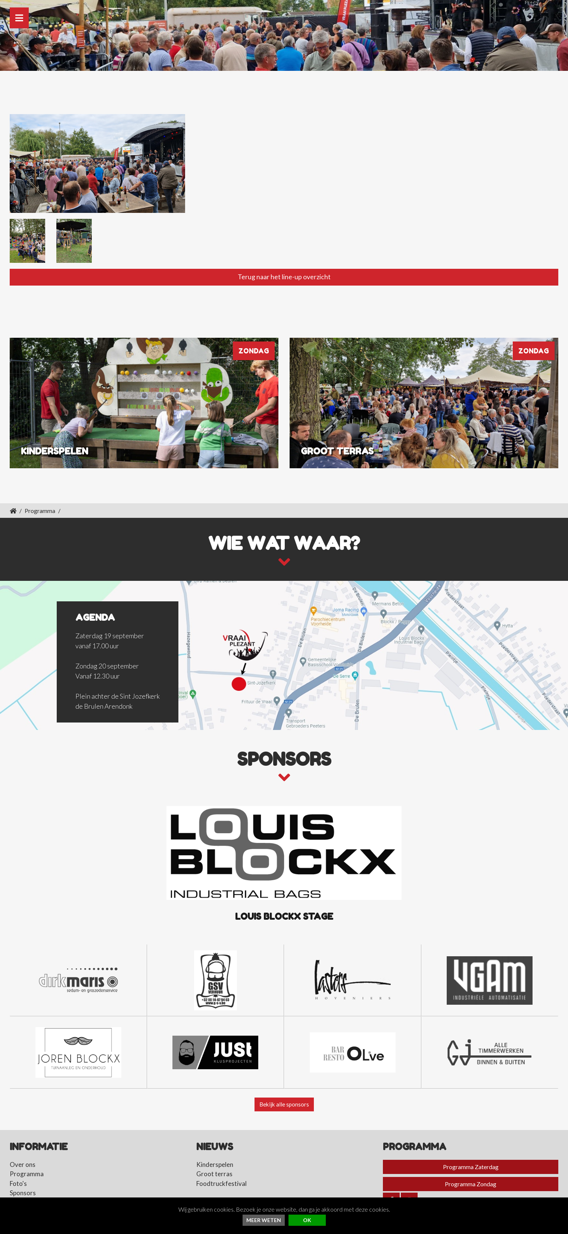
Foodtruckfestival (221, 1168)
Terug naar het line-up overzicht (284, 260)
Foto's (18, 1168)
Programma (40, 494)
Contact (21, 1187)
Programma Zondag (470, 1168)
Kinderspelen (214, 1149)
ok (307, 1220)
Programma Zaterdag (471, 1151)
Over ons (22, 1149)
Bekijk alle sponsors (284, 1088)
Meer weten (263, 1220)
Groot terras (214, 1158)
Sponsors (23, 1177)
